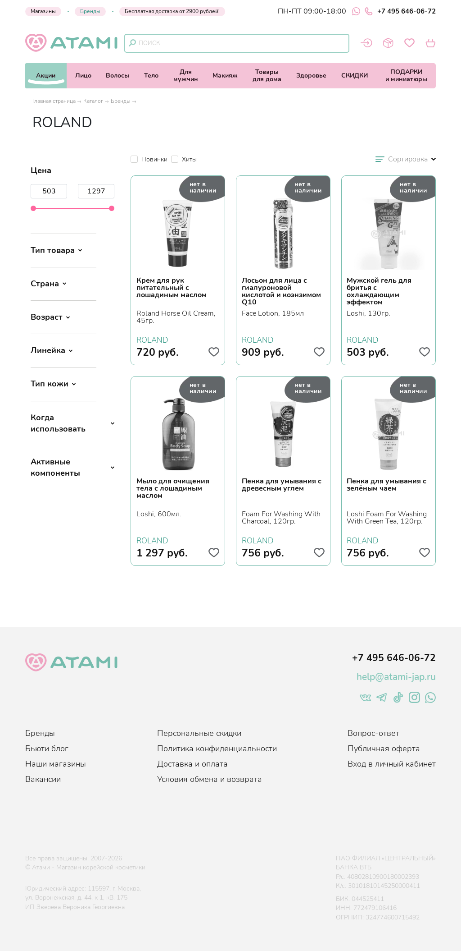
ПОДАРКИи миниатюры (406, 75)
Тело (151, 75)
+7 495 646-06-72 (400, 11)
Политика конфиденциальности (217, 748)
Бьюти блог (46, 748)
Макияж (225, 75)
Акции (45, 75)
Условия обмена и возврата (209, 779)
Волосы (117, 75)
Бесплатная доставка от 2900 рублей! (172, 11)
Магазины (43, 11)
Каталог (93, 101)
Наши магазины (55, 763)
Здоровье (311, 75)
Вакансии (43, 779)
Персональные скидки (199, 733)
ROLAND (152, 339)
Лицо (83, 75)
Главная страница (54, 101)
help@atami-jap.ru (396, 677)
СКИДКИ (354, 75)
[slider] (33, 208)
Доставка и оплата (192, 763)
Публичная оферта (384, 748)
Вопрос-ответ (373, 733)
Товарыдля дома (267, 75)
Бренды (90, 11)
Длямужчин (185, 75)
